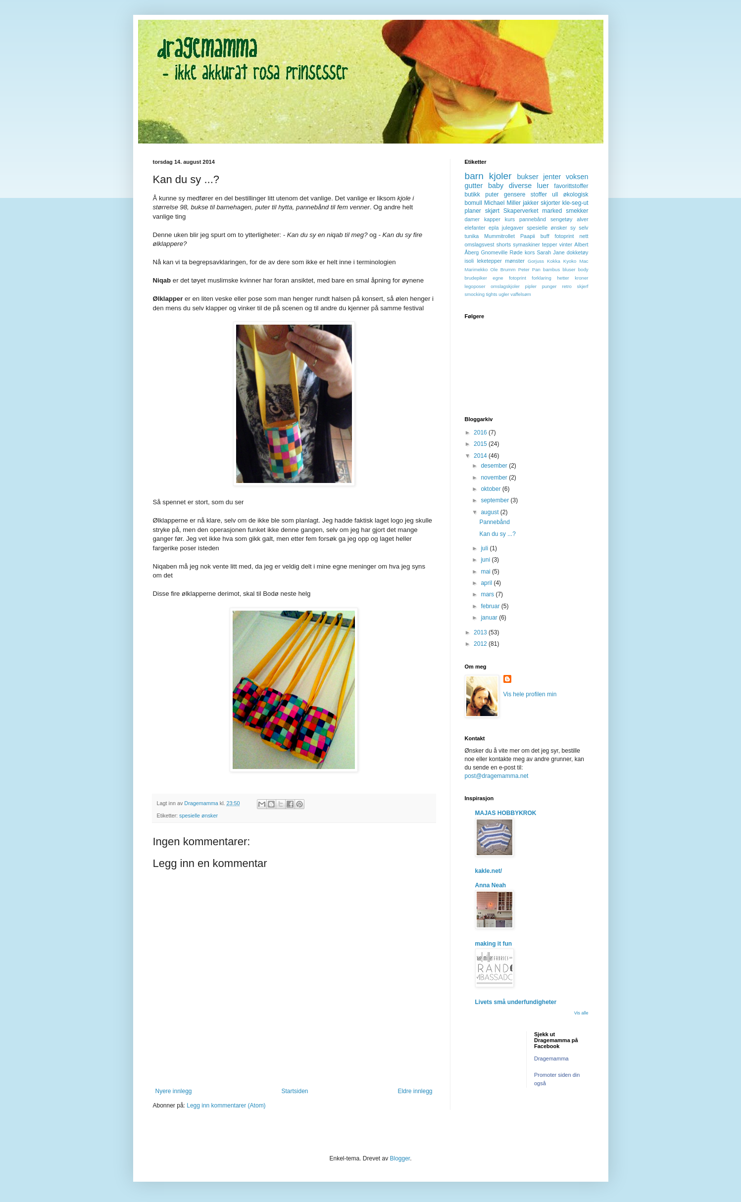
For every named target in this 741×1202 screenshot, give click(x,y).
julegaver (513, 228)
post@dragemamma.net (497, 775)
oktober (491, 488)
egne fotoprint (509, 278)
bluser (568, 269)
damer (472, 219)
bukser (528, 177)
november (495, 477)
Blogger (400, 1158)
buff (545, 236)
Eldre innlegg (414, 1091)
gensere (514, 194)
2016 (481, 432)
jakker (531, 202)
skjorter (550, 202)
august (490, 512)
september (495, 500)
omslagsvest (479, 244)
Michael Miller (502, 202)
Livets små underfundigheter (516, 1002)
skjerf (583, 286)
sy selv (579, 228)
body (583, 269)
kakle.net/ (488, 870)
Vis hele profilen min (530, 694)
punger (549, 286)
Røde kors (522, 252)
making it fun (493, 943)
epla (493, 228)
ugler (503, 294)
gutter (474, 186)
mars (488, 594)
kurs (510, 219)
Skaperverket (521, 210)
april (487, 582)
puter (491, 194)
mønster (515, 261)
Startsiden (294, 1091)
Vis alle (581, 1012)
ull (555, 194)
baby (495, 186)
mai (486, 571)
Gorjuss (536, 261)
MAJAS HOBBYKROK (506, 813)
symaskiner (526, 244)
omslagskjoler (505, 286)
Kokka (553, 261)
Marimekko (476, 269)
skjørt (492, 210)
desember (495, 465)
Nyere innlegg (173, 1091)
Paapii (527, 236)
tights (491, 294)
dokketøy (578, 252)
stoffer (539, 194)
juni (486, 559)
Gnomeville (494, 252)
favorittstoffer (571, 186)
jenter (552, 177)
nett (584, 236)
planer (473, 210)
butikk (472, 194)
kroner (581, 278)
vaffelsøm (520, 294)
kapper (492, 219)
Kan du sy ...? (497, 533)
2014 (481, 455)
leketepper (489, 261)
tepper (549, 244)
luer (543, 186)
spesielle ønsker (198, 815)
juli (485, 548)
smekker (577, 210)
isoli (469, 261)
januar (490, 617)
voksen (577, 177)
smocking (475, 294)
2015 (481, 443)
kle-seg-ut (575, 202)
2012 (481, 643)
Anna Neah (490, 885)
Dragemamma (551, 1058)
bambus (551, 269)
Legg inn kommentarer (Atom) (226, 1105)
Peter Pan (529, 269)
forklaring (541, 278)
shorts (503, 244)
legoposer (475, 286)
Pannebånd (494, 522)
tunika (472, 236)
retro (567, 286)
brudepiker (476, 278)
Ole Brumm (503, 269)
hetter (563, 278)
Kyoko (570, 261)
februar (491, 606)
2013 (481, 632)
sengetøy (561, 219)
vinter (565, 244)
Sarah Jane (550, 252)
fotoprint (564, 236)
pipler (531, 286)
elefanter (475, 228)
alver (582, 219)
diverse (520, 186)
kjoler (500, 176)
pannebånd (532, 219)
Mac (583, 261)
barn (474, 176)
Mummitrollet (499, 236)
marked (552, 210)
